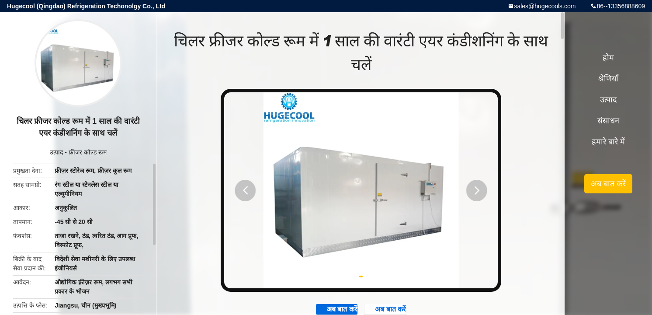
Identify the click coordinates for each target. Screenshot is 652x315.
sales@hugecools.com (545, 6)
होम (608, 57)
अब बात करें (608, 183)
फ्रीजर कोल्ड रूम (88, 152)
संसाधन (608, 120)
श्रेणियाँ (608, 78)
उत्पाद (56, 152)
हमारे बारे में (608, 141)
